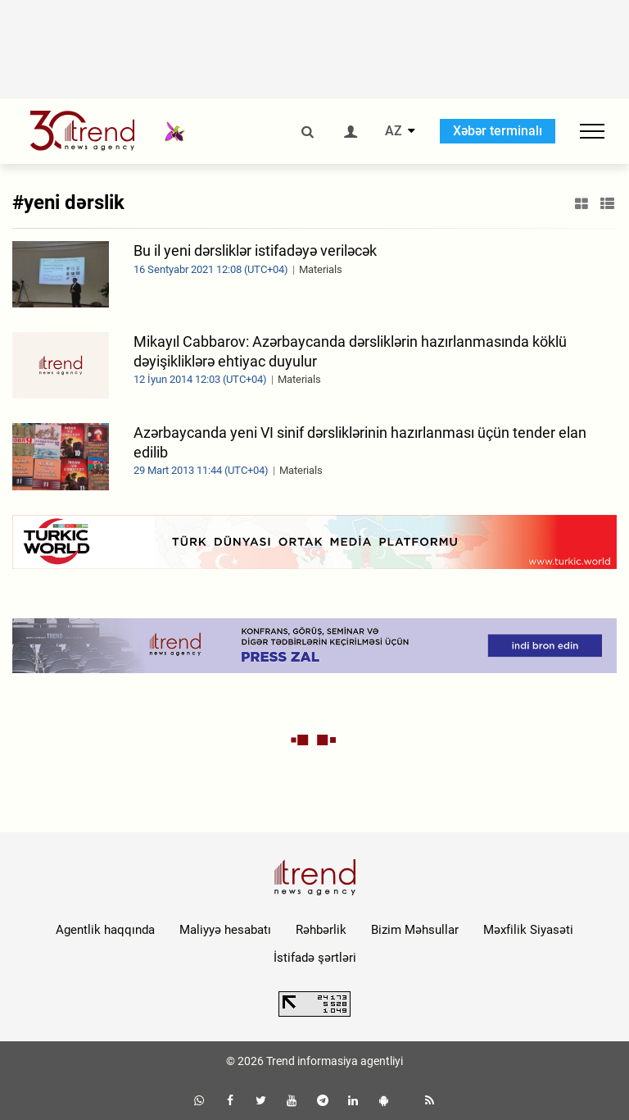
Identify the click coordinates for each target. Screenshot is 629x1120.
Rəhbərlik (321, 929)
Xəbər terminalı (497, 131)
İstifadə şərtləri (315, 957)
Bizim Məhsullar (415, 929)
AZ (393, 131)
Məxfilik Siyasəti (528, 929)
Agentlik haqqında (105, 929)
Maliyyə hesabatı (225, 929)
